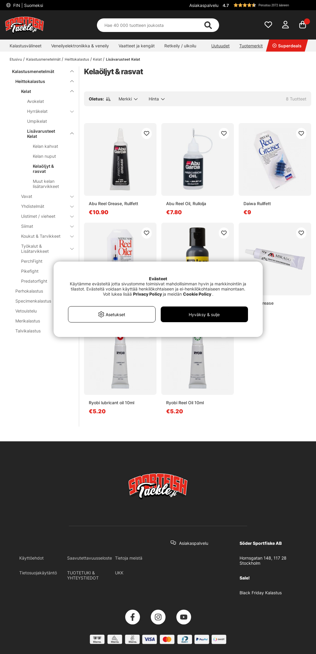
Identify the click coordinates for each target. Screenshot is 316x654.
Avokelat (35, 101)
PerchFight (31, 261)
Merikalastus (41, 320)
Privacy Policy (147, 294)
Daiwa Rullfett (257, 203)
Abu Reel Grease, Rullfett (113, 203)
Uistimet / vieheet (44, 216)
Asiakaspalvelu (203, 5)
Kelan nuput (44, 156)
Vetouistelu (41, 310)
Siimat (44, 226)
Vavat (44, 196)
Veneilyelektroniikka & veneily (80, 45)
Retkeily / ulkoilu (180, 45)
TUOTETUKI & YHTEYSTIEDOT (83, 575)
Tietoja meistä (128, 557)
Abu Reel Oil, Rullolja (186, 203)
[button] (266, 5)
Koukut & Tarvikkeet (44, 236)
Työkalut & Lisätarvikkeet (44, 248)
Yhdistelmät (44, 206)
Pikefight (30, 271)
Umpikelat (37, 121)
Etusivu (16, 59)
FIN (27, 5)
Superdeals (287, 45)
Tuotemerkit (251, 45)
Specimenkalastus (41, 300)
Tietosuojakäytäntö (38, 572)
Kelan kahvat (45, 146)
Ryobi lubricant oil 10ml (111, 402)
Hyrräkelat (47, 111)
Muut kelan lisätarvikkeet (46, 184)
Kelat (97, 59)
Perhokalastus (41, 291)
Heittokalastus (77, 59)
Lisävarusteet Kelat (123, 59)
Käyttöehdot (31, 557)
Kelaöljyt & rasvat (43, 169)
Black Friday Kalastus (261, 592)
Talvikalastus (41, 330)
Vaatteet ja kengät (137, 45)
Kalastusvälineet (26, 45)
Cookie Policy (197, 294)
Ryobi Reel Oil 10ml (185, 402)
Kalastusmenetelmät (43, 59)
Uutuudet (220, 45)
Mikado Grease (258, 303)
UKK (119, 572)
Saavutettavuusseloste (89, 557)
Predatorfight (34, 281)
